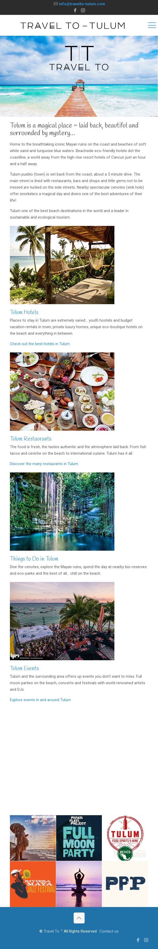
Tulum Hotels (24, 312)
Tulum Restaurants (30, 439)
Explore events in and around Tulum (40, 700)
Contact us (109, 931)
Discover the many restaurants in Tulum (44, 463)
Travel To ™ (53, 931)
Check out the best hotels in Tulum (40, 343)
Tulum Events (24, 668)
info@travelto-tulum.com (82, 4)
